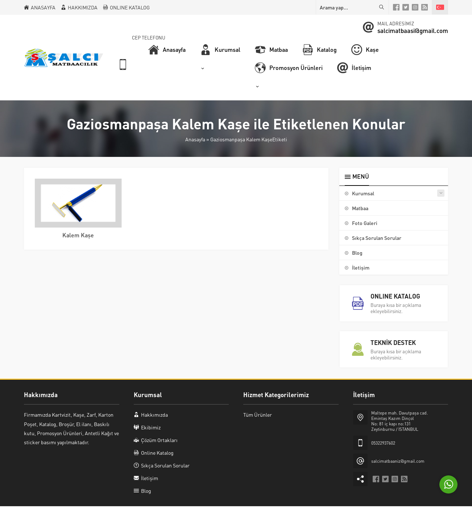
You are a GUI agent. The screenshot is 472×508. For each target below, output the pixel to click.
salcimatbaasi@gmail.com (412, 30)
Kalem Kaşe (78, 235)
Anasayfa (195, 139)
